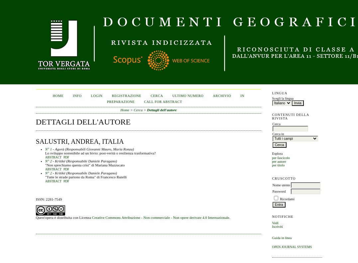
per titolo (278, 165)
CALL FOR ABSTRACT (163, 102)
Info (77, 96)
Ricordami (287, 199)
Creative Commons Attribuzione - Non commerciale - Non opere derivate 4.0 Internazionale (160, 217)
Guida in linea (282, 238)
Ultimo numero (187, 96)
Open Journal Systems (292, 247)
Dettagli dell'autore (162, 110)
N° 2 (48, 161)
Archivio (222, 96)
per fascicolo (281, 158)
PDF (66, 157)
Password (279, 191)
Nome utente (281, 185)
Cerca (157, 96)
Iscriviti (277, 226)
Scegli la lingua (283, 98)
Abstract (53, 157)
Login (97, 96)
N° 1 (48, 149)
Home (58, 96)
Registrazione (127, 96)
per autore (279, 161)
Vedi (275, 223)
